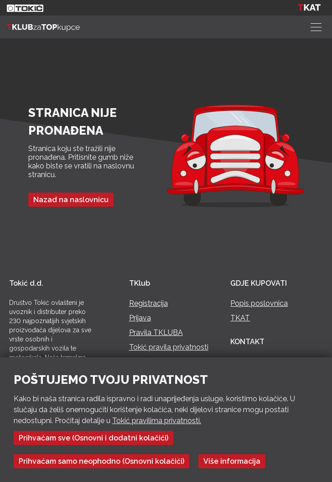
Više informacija (231, 461)
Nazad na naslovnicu (71, 199)
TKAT (240, 318)
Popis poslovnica (259, 303)
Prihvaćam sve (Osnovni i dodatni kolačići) (93, 438)
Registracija (148, 303)
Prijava (140, 318)
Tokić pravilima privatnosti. (156, 420)
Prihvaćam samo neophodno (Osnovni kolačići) (101, 461)
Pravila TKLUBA (156, 332)
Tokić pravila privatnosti (168, 347)
